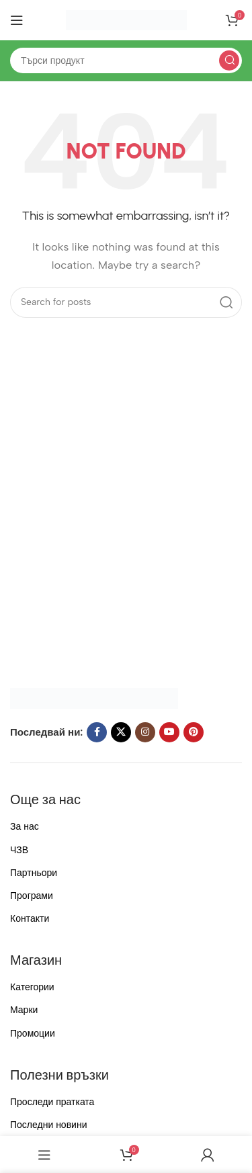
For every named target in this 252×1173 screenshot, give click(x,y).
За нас (24, 826)
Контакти (29, 918)
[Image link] (94, 697)
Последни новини (48, 1125)
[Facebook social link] (97, 732)
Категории (32, 987)
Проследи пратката (52, 1102)
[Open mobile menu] (16, 20)
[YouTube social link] (169, 732)
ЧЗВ (19, 850)
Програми (31, 896)
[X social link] (121, 732)
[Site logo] (126, 19)
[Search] (126, 60)
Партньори (33, 873)
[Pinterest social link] (193, 732)
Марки (24, 1010)
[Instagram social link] (145, 732)
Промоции (32, 1033)
